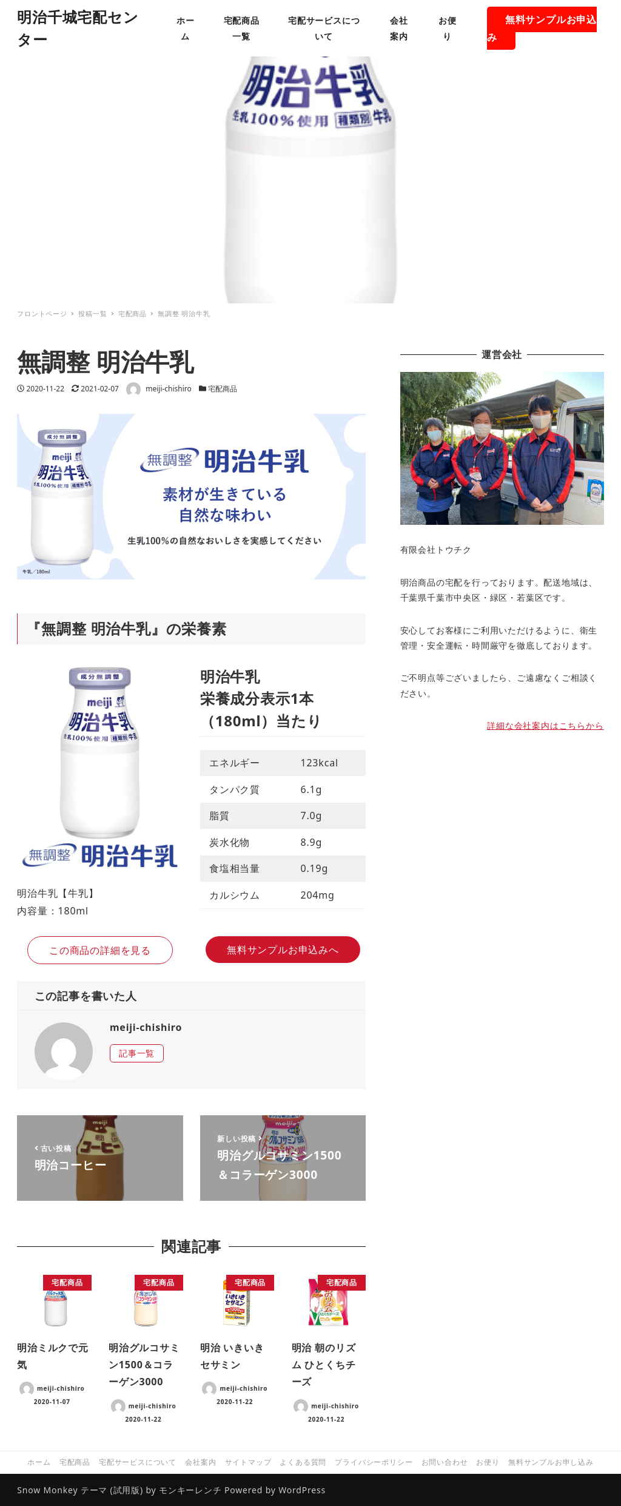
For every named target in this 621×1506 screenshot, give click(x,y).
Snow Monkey (47, 1490)
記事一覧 (137, 1053)
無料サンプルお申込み (542, 28)
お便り (487, 1462)
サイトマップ (248, 1462)
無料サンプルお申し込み (551, 1462)
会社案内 (200, 1462)
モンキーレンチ (190, 1490)
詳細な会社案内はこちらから (545, 725)
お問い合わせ (444, 1462)
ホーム (38, 1462)
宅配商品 (222, 388)
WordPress (302, 1490)
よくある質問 (303, 1462)
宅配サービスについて (137, 1462)
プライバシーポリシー (373, 1462)
